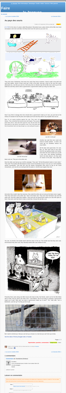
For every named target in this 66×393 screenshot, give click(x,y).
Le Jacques (14, 3)
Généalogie (32, 3)
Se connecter (4, 14)
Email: (11, 388)
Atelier (42, 3)
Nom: (11, 384)
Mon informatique (23, 3)
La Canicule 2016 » (56, 16)
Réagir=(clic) (53, 342)
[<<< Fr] (7, 27)
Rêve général (54, 3)
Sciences (47, 3)
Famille (38, 3)
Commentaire (9, 358)
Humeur (37, 346)
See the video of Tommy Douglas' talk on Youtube (18, 336)
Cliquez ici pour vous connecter (19, 386)
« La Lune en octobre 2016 (12, 16)
